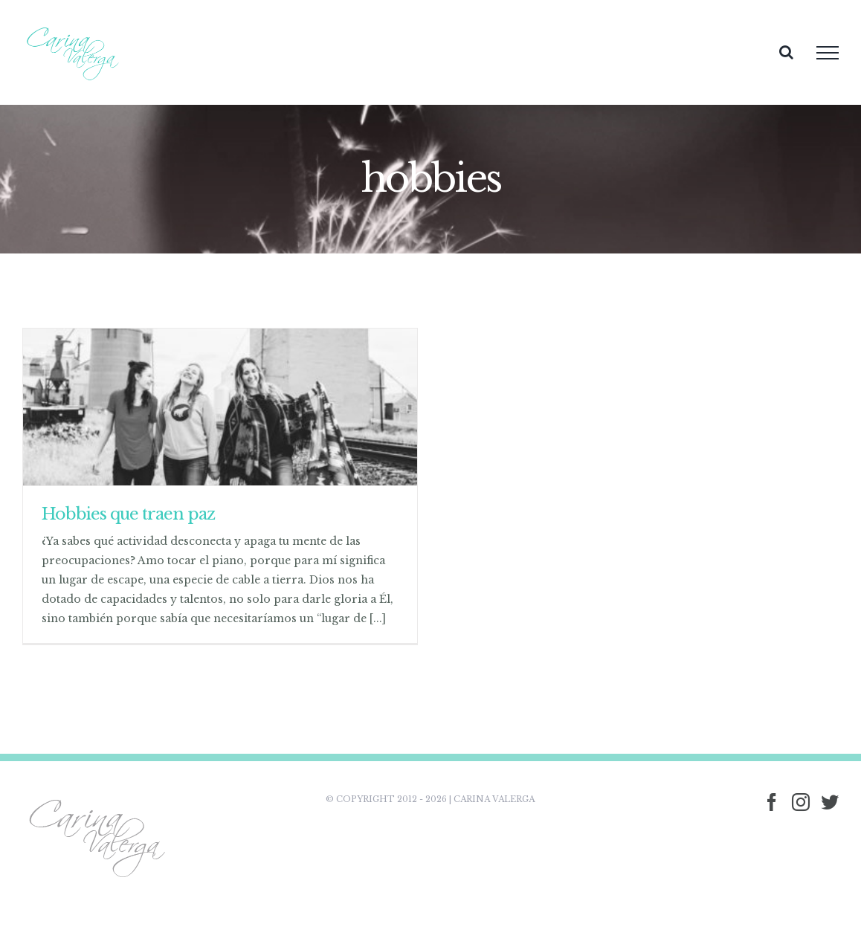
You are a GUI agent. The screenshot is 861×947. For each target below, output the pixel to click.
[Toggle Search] (786, 52)
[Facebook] (772, 802)
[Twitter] (830, 802)
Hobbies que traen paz (128, 514)
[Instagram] (801, 802)
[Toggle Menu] (827, 52)
